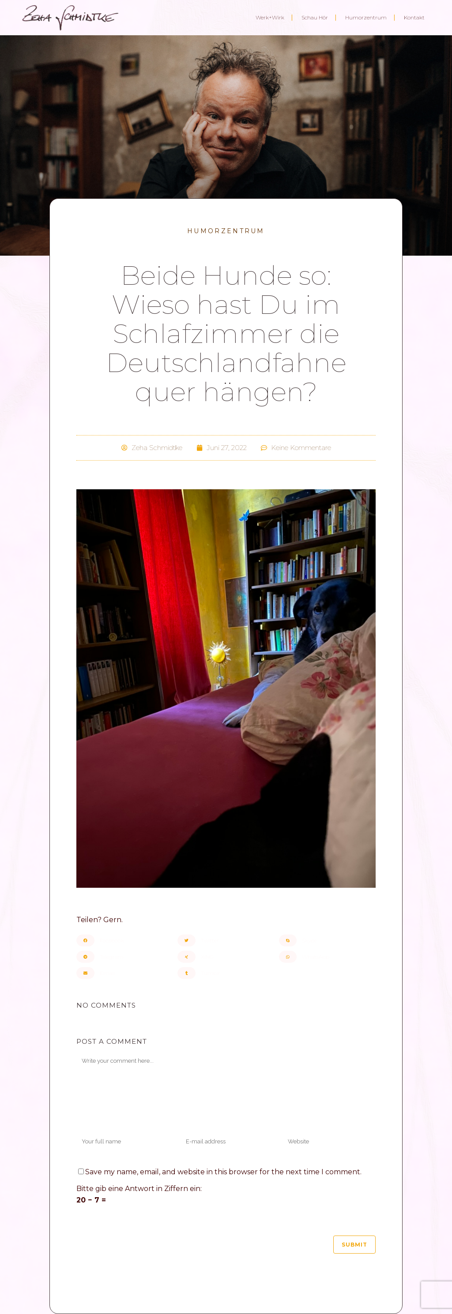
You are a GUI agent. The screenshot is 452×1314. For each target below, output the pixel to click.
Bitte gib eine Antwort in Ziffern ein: (139, 1188)
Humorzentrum (226, 231)
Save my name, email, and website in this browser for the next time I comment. (223, 1172)
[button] (124, 940)
